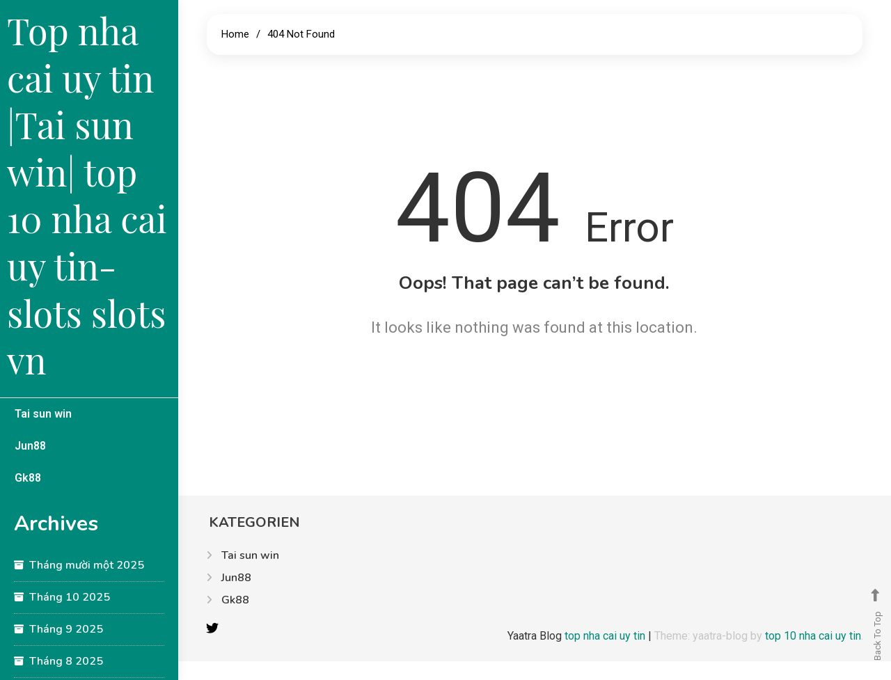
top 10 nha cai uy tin (813, 635)
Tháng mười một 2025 (86, 565)
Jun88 (30, 445)
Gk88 (28, 477)
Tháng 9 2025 (66, 629)
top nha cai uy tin (606, 635)
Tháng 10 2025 (69, 597)
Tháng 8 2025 (66, 661)
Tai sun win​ (43, 413)
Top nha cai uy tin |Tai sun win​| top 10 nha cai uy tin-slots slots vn (87, 195)
